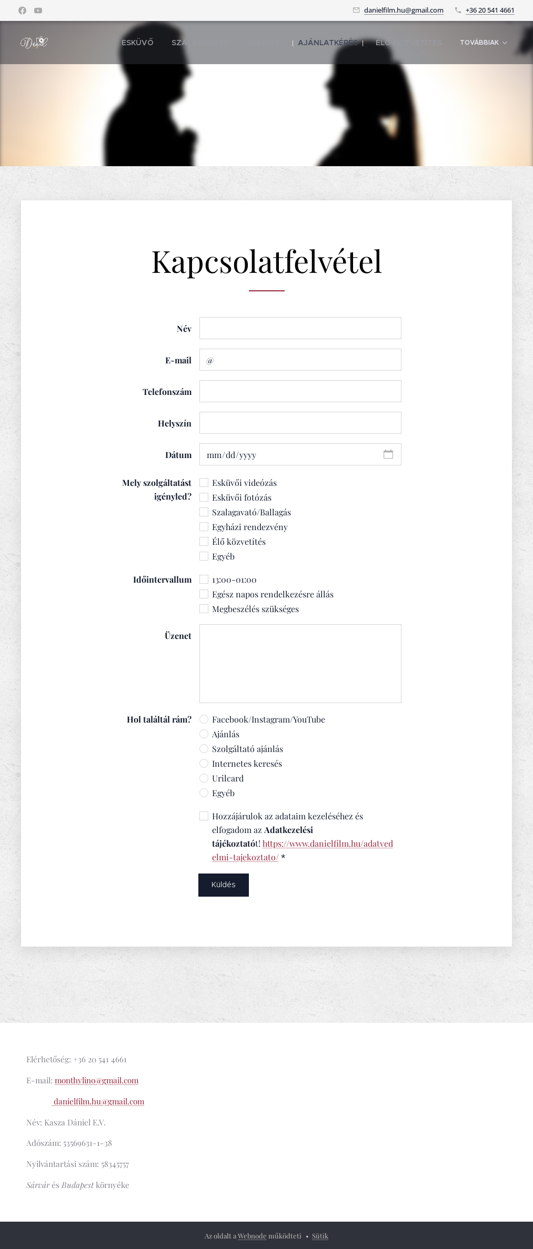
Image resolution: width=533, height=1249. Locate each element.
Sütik (320, 1235)
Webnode (252, 1235)
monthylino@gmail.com (96, 1080)
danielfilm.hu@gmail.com (404, 10)
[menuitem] (170, 42)
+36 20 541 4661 (490, 10)
